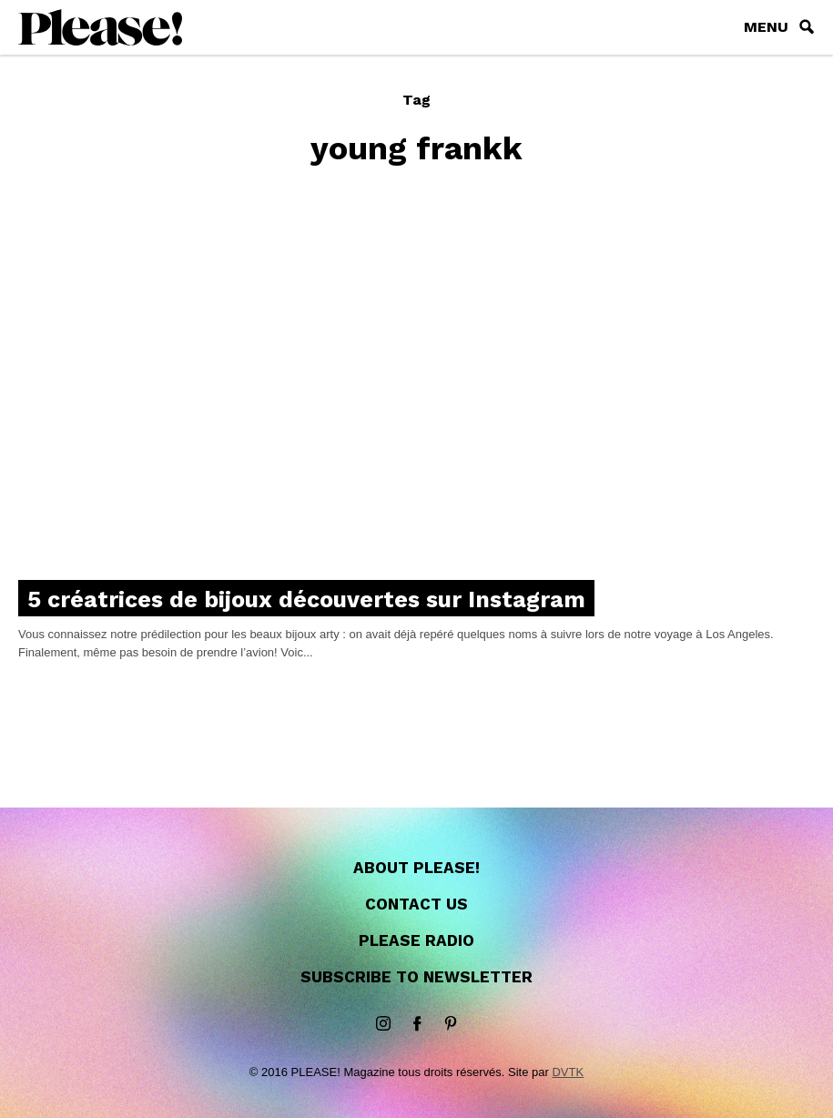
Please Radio (416, 940)
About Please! (416, 868)
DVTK (568, 1072)
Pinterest (450, 1024)
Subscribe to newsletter (416, 977)
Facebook (417, 1024)
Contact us (416, 904)
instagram (383, 1024)
